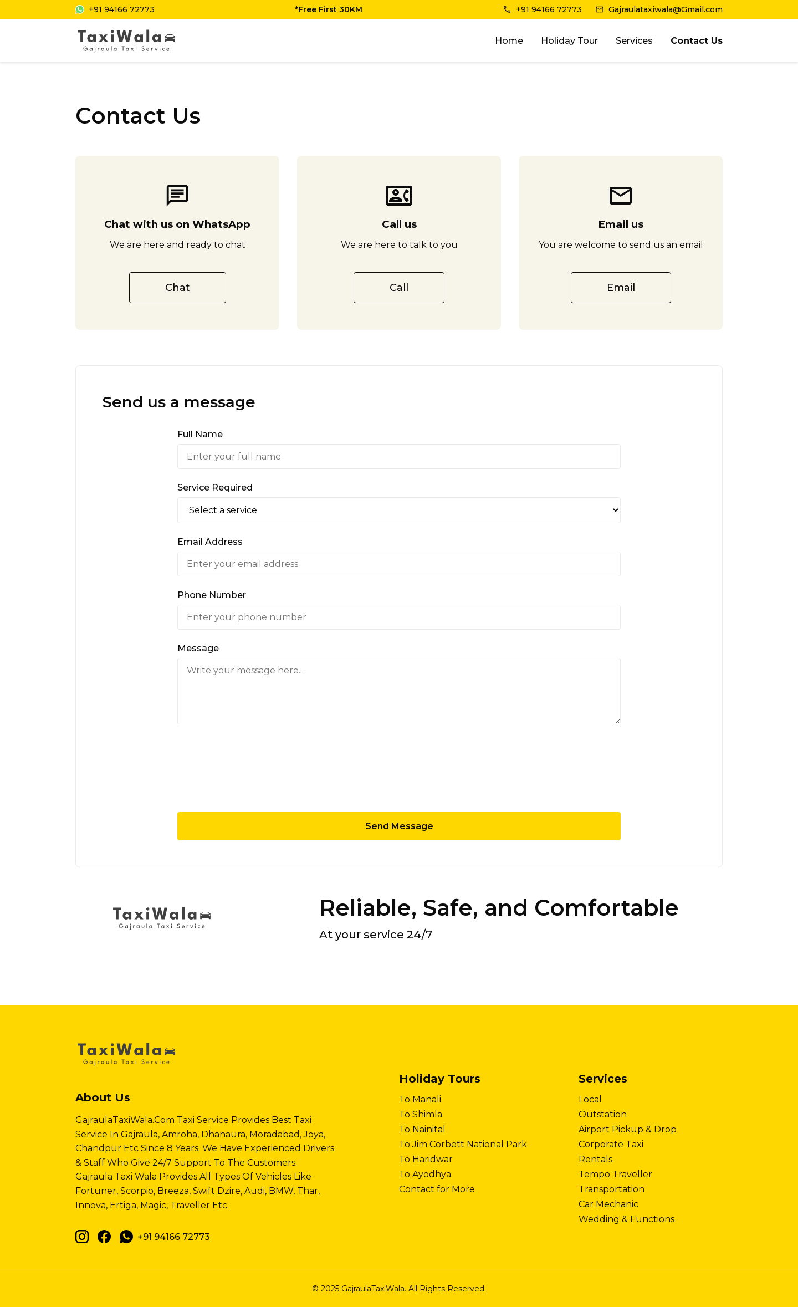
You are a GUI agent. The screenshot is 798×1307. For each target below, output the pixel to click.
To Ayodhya (425, 1174)
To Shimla (420, 1114)
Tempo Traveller (615, 1174)
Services (634, 40)
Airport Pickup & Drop (628, 1129)
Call (399, 288)
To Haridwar (426, 1159)
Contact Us (697, 40)
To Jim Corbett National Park (463, 1144)
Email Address (210, 542)
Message (198, 648)
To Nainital (422, 1129)
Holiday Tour (569, 40)
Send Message (399, 826)
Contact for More (437, 1189)
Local (590, 1099)
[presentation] (399, 768)
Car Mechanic (608, 1204)
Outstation (603, 1114)
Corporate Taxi (611, 1144)
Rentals (595, 1159)
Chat (177, 288)
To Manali (420, 1099)
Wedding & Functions (626, 1219)
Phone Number (211, 595)
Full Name (200, 434)
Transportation (611, 1189)
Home (509, 40)
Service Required (215, 487)
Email (621, 288)
